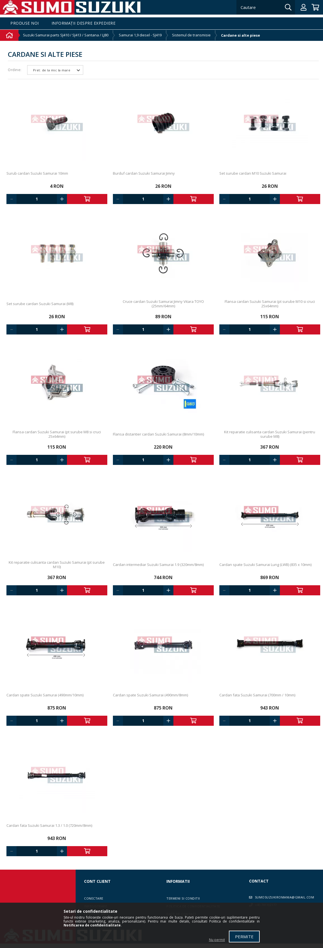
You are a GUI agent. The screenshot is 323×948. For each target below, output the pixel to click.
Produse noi (24, 23)
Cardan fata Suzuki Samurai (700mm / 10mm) (257, 695)
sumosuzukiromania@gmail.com (284, 897)
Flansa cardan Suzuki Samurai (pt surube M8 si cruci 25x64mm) (57, 434)
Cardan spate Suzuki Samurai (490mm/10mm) (44, 695)
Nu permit (217, 939)
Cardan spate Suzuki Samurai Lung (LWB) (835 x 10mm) (265, 564)
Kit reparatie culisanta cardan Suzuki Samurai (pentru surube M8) (269, 434)
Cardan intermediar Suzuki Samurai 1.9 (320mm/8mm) (158, 564)
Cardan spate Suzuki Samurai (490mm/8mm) (150, 695)
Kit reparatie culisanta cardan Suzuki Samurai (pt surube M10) (57, 564)
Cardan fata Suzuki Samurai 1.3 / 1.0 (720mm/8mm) (49, 825)
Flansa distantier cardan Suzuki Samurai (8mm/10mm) (158, 434)
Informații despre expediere (84, 23)
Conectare (93, 898)
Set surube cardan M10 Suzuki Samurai (252, 173)
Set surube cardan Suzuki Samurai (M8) (39, 303)
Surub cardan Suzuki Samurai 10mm (37, 173)
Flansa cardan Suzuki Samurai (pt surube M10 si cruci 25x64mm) (270, 303)
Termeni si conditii (183, 898)
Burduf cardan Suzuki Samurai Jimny (144, 173)
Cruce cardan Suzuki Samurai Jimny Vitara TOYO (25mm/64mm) (163, 303)
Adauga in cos (87, 199)
